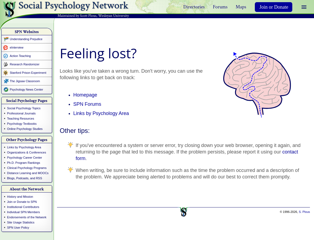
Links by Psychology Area (24, 147)
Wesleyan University (113, 15)
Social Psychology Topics (23, 108)
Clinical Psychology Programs (27, 167)
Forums (220, 7)
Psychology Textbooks (22, 123)
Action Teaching (20, 55)
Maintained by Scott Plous (77, 15)
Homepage (85, 95)
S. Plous (304, 211)
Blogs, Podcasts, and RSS (24, 178)
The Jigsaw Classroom (25, 81)
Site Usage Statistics (20, 222)
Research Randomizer (24, 64)
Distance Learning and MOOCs (28, 173)
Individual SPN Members (23, 212)
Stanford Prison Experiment (28, 72)
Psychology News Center (26, 89)
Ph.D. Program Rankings (23, 162)
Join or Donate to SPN (22, 201)
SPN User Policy (18, 227)
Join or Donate (273, 7)
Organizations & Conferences (26, 152)
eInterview (16, 47)
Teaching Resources (20, 118)
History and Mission (20, 196)
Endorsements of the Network (26, 217)
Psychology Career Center (24, 157)
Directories (194, 7)
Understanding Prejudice (26, 39)
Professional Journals (21, 113)
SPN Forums (87, 104)
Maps (241, 7)
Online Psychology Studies (25, 128)
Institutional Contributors (23, 207)
